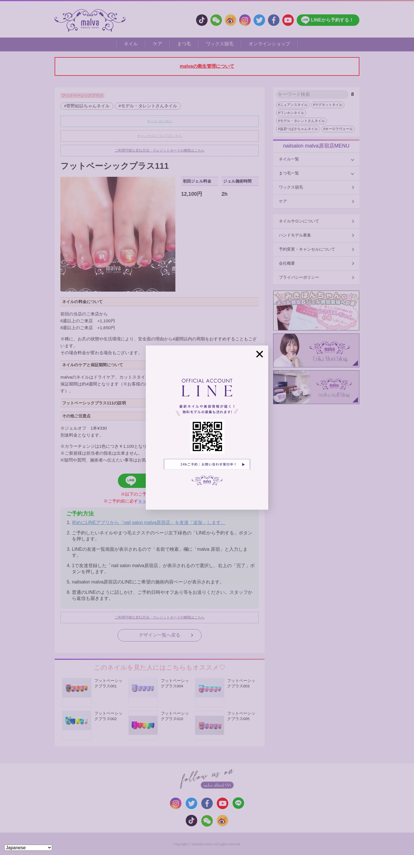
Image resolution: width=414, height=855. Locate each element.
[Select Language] (28, 848)
